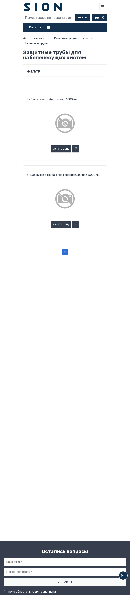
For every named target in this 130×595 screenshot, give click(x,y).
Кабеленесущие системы (71, 38)
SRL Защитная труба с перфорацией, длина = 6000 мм (63, 175)
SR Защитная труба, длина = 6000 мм (52, 99)
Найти (82, 17)
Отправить (65, 581)
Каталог (39, 38)
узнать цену (61, 148)
